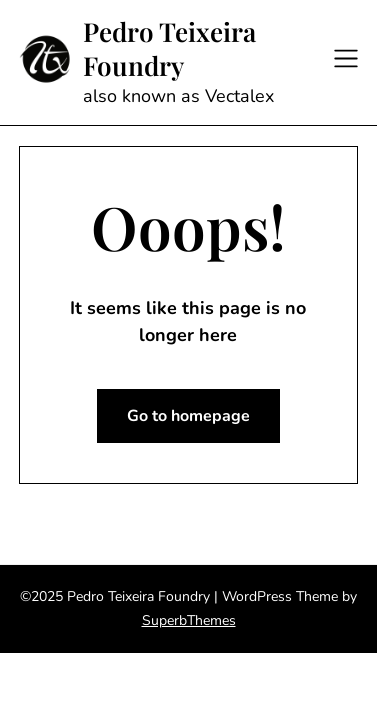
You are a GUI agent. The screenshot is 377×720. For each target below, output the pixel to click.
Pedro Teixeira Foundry (169, 49)
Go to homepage (188, 416)
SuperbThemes (189, 620)
